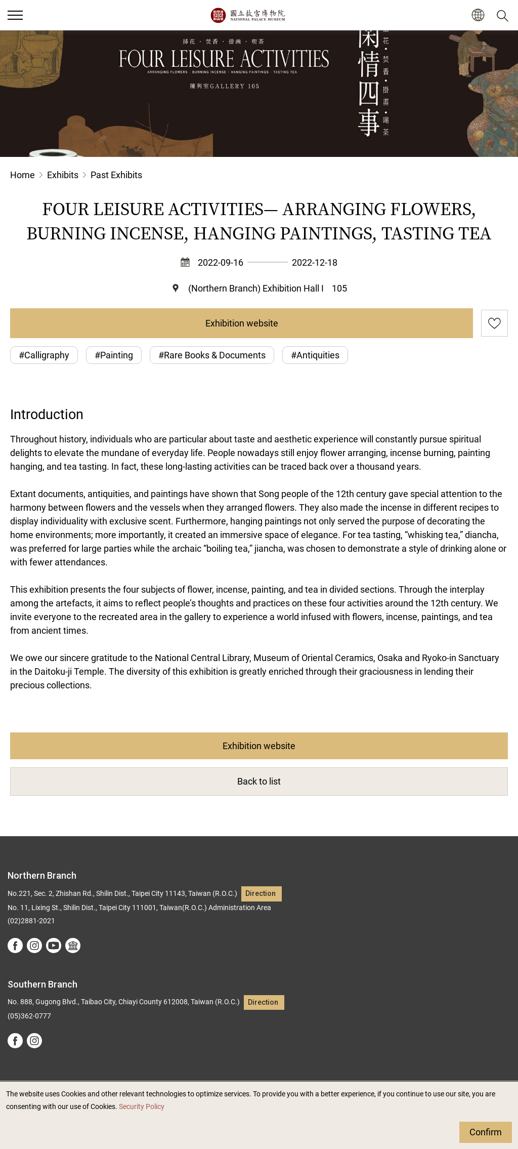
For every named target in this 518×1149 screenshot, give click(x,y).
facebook (15, 945)
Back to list (259, 781)
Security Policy (141, 1106)
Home (22, 175)
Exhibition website (241, 323)
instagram (34, 945)
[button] (478, 15)
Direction (260, 893)
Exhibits (62, 175)
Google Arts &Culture (72, 945)
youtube (53, 945)
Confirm (485, 1132)
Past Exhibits (116, 175)
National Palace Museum (247, 15)
